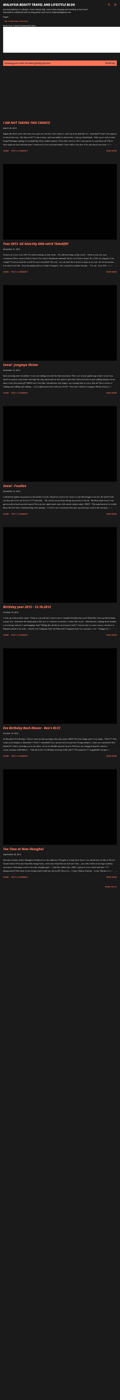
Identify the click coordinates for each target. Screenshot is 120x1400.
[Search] (109, 4)
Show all (110, 63)
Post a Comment (19, 151)
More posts (111, 887)
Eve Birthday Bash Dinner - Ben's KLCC (32, 728)
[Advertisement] (24, 96)
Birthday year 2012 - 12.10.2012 (27, 607)
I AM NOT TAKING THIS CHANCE (26, 123)
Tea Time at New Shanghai (23, 849)
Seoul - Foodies (14, 486)
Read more (111, 151)
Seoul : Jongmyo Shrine (20, 365)
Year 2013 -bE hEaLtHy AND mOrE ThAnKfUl (35, 244)
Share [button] (6, 151)
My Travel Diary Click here (16, 21)
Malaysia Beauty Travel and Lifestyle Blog (39, 4)
